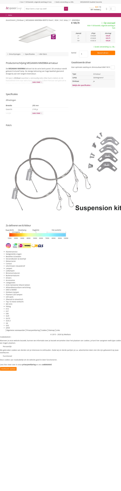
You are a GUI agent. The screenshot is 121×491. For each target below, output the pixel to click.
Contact (9, 263)
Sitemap (51, 330)
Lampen (9, 268)
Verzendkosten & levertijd (16, 259)
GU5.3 (8, 321)
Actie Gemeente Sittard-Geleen (18, 285)
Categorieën (10, 283)
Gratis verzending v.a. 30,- (105, 47)
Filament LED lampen (14, 294)
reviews (96, 9)
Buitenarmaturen (12, 275)
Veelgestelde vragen (14, 254)
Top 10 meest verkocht (14, 302)
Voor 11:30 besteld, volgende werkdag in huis (36, 2)
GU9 (7, 316)
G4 (7, 323)
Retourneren (11, 261)
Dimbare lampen (12, 292)
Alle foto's (42, 54)
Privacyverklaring (33, 330)
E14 (7, 309)
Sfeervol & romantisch (14, 299)
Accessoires (10, 280)
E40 (7, 313)
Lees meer (37, 82)
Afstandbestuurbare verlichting (18, 287)
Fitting (8, 306)
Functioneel (7, 356)
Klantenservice (11, 252)
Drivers (8, 278)
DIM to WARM (11, 290)
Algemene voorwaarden (16, 330)
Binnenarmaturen (13, 273)
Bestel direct (102, 53)
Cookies (44, 330)
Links (58, 330)
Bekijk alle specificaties (81, 85)
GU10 (8, 318)
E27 (7, 311)
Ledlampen (10, 271)
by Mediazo (66, 334)
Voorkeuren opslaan (8, 369)
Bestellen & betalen (13, 256)
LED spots (9, 297)
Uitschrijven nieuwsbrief (15, 266)
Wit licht (9, 304)
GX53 (8, 328)
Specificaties (29, 54)
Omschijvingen (14, 54)
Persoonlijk (7, 346)
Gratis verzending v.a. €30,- (64, 2)
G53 (7, 325)
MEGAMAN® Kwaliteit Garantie (91, 2)
